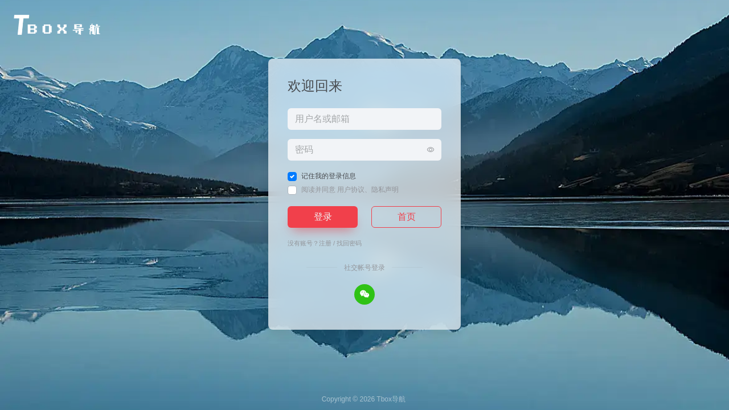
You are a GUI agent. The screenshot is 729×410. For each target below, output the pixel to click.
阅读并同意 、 (350, 190)
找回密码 (349, 243)
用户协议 (350, 190)
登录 (323, 217)
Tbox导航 (391, 399)
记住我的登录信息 (328, 176)
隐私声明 (385, 190)
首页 (407, 217)
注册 (325, 243)
